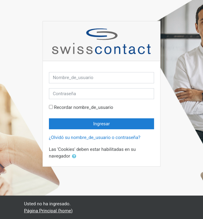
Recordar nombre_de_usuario (83, 107)
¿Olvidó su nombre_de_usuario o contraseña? (94, 137)
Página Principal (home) (48, 211)
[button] (75, 156)
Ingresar (101, 124)
